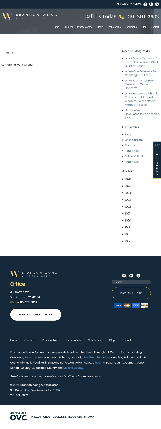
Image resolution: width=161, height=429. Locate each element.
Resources (75, 417)
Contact (155, 27)
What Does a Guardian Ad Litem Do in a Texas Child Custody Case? (142, 62)
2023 (126, 199)
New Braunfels (92, 357)
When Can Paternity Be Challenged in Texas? (140, 73)
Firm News (132, 162)
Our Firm (68, 27)
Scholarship (131, 27)
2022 (126, 206)
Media (100, 27)
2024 (126, 192)
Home (56, 27)
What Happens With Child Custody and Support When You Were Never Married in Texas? (142, 99)
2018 (126, 234)
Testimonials (114, 27)
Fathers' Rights (135, 156)
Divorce (130, 145)
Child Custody (134, 140)
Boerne (100, 363)
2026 (126, 179)
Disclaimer (59, 417)
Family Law (132, 151)
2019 (126, 227)
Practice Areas (84, 27)
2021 (126, 213)
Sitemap (89, 417)
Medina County (73, 368)
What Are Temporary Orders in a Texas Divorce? (139, 84)
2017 (126, 241)
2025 (126, 186)
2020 (126, 220)
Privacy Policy (40, 417)
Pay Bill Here (131, 293)
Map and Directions (36, 314)
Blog (144, 27)
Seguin (28, 357)
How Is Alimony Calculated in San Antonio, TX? (142, 114)
